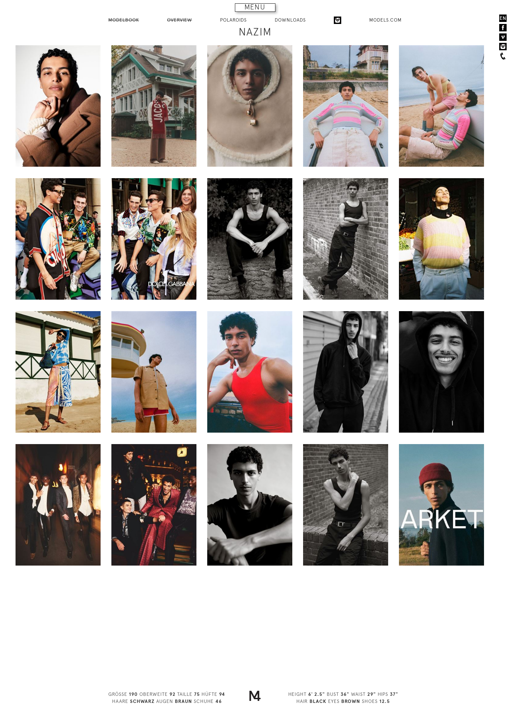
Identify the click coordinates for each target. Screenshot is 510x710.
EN (503, 18)
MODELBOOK (123, 20)
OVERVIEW (179, 20)
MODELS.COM (385, 20)
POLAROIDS (233, 20)
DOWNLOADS (290, 20)
